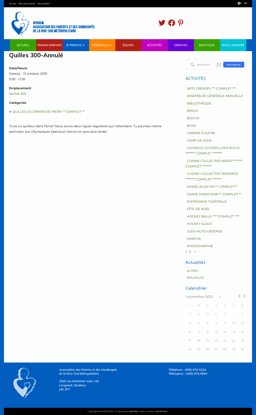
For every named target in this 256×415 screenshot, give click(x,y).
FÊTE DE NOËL (198, 209)
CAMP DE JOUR (199, 140)
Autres (192, 270)
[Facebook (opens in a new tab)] (240, 3)
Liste (219, 65)
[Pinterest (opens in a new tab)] (181, 23)
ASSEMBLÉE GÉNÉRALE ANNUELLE (215, 96)
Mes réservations (26, 3)
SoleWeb (134, 411)
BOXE (191, 126)
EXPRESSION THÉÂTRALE (207, 201)
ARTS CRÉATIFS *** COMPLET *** (211, 88)
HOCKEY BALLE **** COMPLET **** (213, 216)
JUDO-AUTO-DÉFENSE (204, 231)
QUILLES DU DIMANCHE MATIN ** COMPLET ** (48, 112)
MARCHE (194, 239)
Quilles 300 (17, 94)
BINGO (192, 111)
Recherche (234, 65)
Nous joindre (44, 3)
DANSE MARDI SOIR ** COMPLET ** (214, 194)
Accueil (12, 3)
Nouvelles (195, 277)
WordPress (162, 411)
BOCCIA (193, 118)
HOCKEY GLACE (199, 224)
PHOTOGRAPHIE (200, 246)
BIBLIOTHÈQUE (199, 103)
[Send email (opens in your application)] (245, 3)
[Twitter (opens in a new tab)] (162, 23)
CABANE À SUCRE (201, 133)
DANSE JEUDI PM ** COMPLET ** (212, 187)
